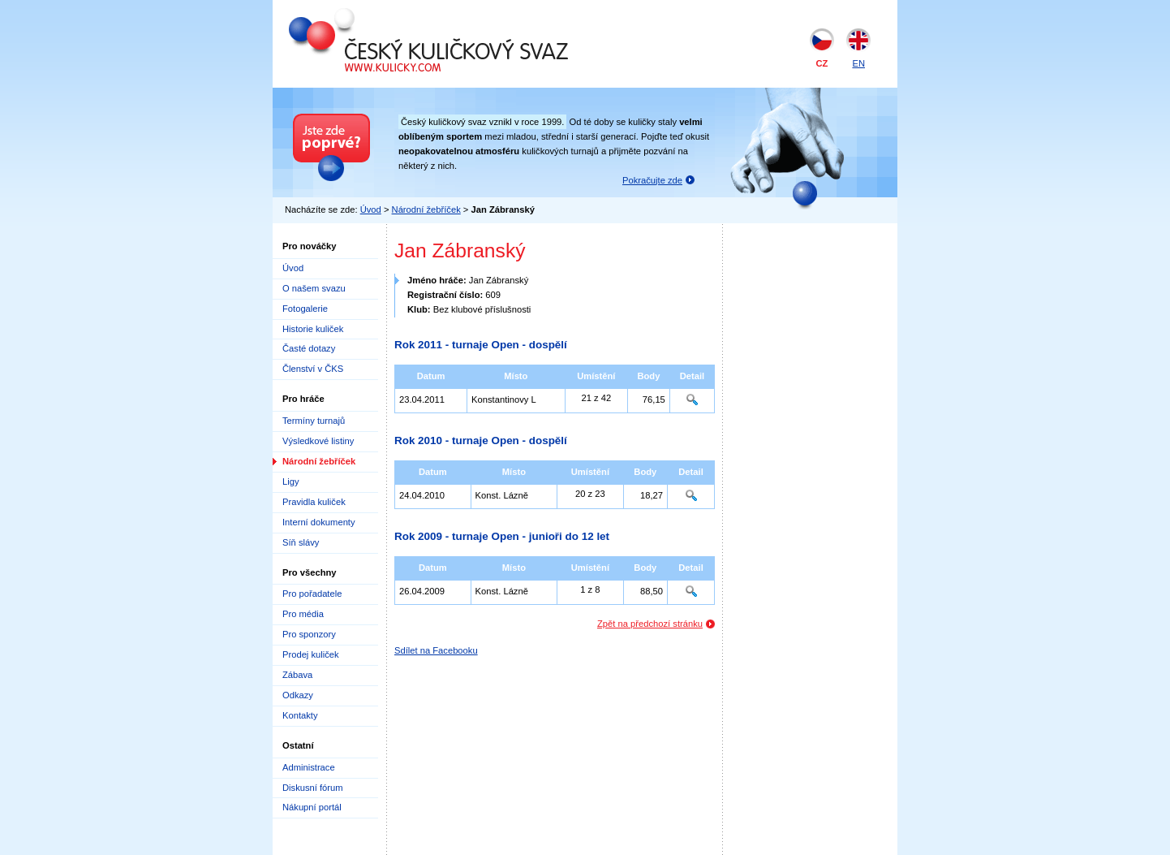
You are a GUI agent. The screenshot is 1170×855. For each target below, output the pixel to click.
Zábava (297, 675)
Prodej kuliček (310, 654)
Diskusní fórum (312, 787)
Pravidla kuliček (314, 502)
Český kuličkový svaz (363, 14)
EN (858, 63)
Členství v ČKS (312, 369)
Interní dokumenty (318, 522)
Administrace (308, 767)
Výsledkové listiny (318, 441)
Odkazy (297, 695)
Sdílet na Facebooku (436, 650)
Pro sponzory (309, 634)
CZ (822, 63)
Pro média (303, 614)
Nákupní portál (312, 807)
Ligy (290, 481)
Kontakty (300, 715)
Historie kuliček (312, 329)
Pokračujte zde (652, 180)
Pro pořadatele (312, 593)
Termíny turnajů (313, 420)
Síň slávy (300, 542)
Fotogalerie (305, 308)
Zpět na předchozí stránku (650, 623)
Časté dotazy (308, 348)
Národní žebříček (426, 209)
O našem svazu (314, 288)
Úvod (370, 209)
